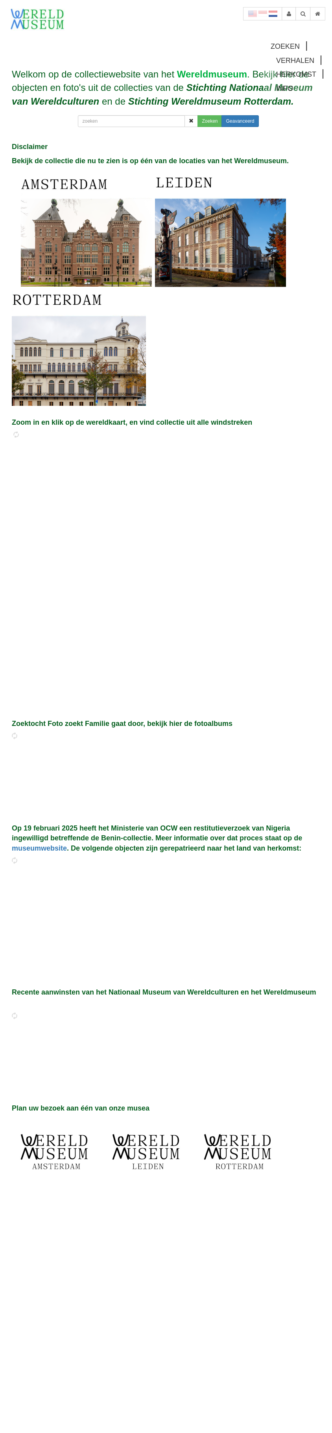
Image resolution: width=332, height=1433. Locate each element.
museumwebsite (39, 848)
